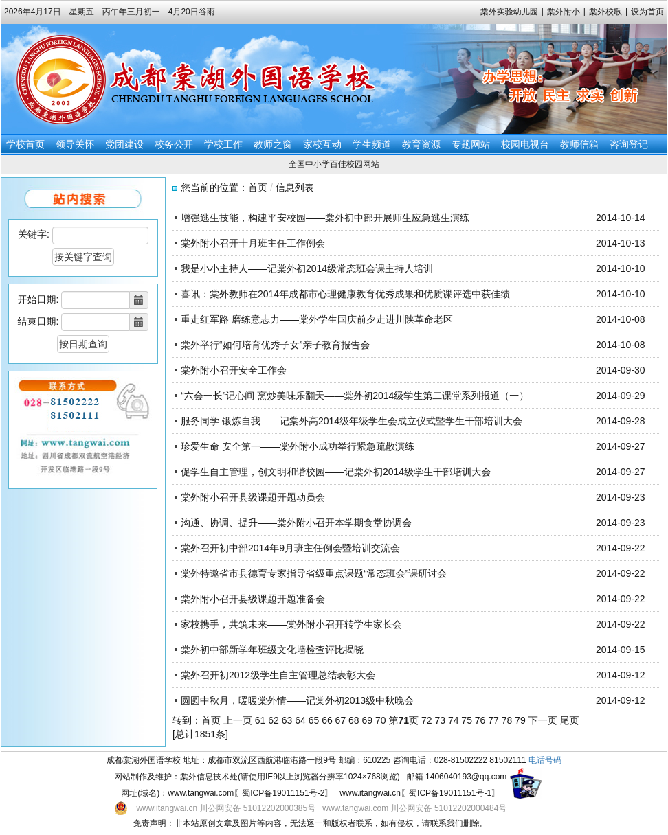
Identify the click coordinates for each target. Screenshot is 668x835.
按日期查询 (83, 344)
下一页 (542, 720)
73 (439, 720)
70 (380, 720)
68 (353, 720)
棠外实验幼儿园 (509, 11)
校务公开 (174, 144)
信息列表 (295, 187)
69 (367, 720)
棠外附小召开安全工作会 (234, 370)
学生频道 (372, 144)
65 (314, 720)
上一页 (237, 720)
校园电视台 (525, 144)
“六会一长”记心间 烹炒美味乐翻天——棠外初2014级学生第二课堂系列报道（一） (354, 395)
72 (426, 720)
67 (340, 720)
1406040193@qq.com (465, 776)
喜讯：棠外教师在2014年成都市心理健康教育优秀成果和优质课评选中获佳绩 (345, 293)
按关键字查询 (83, 256)
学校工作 (223, 144)
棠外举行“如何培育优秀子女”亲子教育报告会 (275, 344)
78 (507, 720)
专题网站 (471, 144)
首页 (257, 187)
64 (300, 720)
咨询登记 (629, 144)
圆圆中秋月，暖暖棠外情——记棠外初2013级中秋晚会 (297, 700)
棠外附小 (563, 11)
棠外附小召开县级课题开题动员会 (253, 497)
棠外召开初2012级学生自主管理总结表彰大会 (278, 675)
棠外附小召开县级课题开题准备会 (253, 598)
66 (327, 720)
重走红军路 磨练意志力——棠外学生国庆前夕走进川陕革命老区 (317, 319)
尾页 (569, 720)
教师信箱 (579, 144)
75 (466, 720)
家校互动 (322, 144)
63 (287, 720)
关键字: (33, 234)
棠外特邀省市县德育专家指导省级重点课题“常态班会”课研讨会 (314, 573)
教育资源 (421, 144)
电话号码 (544, 760)
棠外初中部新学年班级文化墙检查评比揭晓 (272, 649)
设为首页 (647, 11)
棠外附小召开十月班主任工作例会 (253, 243)
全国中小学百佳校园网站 (334, 164)
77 (493, 720)
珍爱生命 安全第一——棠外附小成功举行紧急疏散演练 (297, 446)
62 (273, 720)
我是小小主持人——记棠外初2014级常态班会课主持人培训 (307, 268)
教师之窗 (273, 144)
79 (520, 720)
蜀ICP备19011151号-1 (450, 793)
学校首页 (25, 144)
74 (453, 720)
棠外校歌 (605, 11)
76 (480, 720)
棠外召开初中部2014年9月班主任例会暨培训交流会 (290, 547)
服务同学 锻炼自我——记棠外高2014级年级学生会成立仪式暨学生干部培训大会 (351, 420)
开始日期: (38, 299)
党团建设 (124, 144)
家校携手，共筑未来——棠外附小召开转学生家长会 (291, 624)
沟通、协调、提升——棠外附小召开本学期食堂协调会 (296, 522)
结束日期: (38, 321)
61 (260, 720)
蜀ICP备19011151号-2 (283, 793)
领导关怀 (75, 144)
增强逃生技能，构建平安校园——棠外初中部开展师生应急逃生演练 (325, 217)
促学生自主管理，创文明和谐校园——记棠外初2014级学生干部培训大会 (336, 471)
